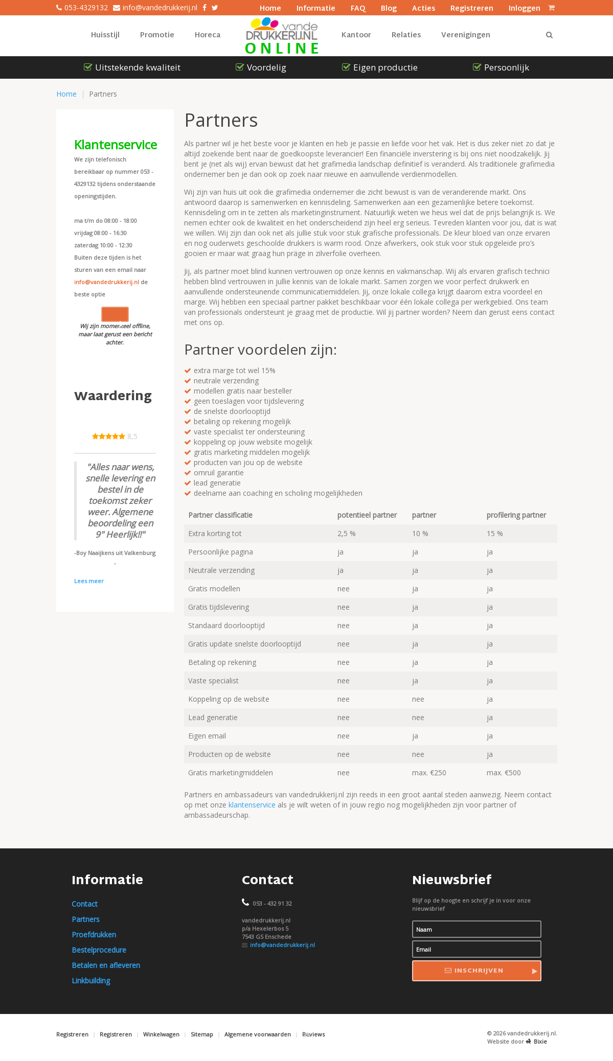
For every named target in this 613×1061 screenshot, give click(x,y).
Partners (86, 919)
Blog (389, 8)
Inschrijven (474, 971)
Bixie (536, 1041)
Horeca (207, 35)
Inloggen (524, 8)
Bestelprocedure (99, 950)
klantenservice (252, 805)
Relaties (406, 35)
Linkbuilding (91, 980)
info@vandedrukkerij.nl (106, 282)
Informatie (316, 8)
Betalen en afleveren (106, 965)
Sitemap (202, 1034)
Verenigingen (465, 35)
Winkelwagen (161, 1034)
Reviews (313, 1034)
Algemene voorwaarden (257, 1034)
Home (270, 8)
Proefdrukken (94, 934)
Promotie (157, 35)
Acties (423, 8)
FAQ (358, 8)
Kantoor (356, 35)
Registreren (471, 8)
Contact (85, 904)
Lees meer (89, 581)
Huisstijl (105, 35)
